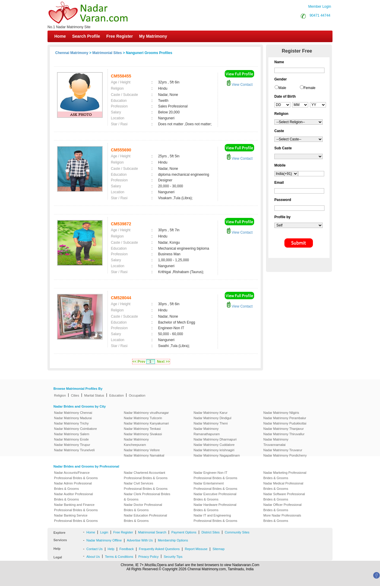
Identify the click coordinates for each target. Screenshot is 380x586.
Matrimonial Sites (107, 53)
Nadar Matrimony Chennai (73, 412)
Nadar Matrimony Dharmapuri (215, 439)
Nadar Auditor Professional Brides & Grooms (73, 496)
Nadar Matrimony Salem (71, 434)
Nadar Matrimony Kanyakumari (146, 423)
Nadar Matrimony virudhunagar (146, 412)
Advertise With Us (140, 540)
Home (60, 36)
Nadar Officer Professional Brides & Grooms (282, 507)
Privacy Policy (148, 556)
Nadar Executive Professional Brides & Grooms (215, 496)
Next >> (163, 361)
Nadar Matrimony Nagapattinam (217, 455)
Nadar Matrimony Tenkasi (142, 428)
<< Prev (138, 361)
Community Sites (237, 532)
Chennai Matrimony (71, 53)
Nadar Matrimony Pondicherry (285, 455)
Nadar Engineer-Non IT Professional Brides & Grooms (215, 475)
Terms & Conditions (119, 556)
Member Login (319, 6)
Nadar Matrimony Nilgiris (281, 412)
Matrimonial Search (152, 532)
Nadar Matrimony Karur (210, 412)
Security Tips (173, 556)
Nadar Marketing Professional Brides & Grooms (284, 475)
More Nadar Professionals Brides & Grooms (282, 518)
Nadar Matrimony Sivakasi (143, 434)
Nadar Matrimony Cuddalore (214, 444)
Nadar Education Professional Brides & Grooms (145, 518)
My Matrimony (153, 36)
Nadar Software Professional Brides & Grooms (284, 496)
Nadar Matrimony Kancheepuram (136, 442)
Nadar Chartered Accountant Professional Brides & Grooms (145, 475)
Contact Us (94, 549)
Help (111, 549)
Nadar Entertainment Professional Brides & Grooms (215, 486)
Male (282, 88)
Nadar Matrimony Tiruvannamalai (275, 442)
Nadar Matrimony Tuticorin (143, 418)
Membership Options (173, 540)
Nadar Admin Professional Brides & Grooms (73, 486)
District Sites (211, 532)
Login (104, 532)
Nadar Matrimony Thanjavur (283, 428)
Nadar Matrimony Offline (104, 540)
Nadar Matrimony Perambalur (284, 418)
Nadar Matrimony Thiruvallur (284, 434)
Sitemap (218, 549)
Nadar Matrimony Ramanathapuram (207, 431)
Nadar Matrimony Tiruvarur (282, 450)
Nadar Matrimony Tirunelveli (74, 450)
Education (116, 395)
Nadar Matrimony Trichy (71, 423)
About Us (93, 556)
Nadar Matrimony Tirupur (72, 444)
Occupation (137, 395)
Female (310, 88)
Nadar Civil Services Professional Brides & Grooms (145, 486)
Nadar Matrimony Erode (71, 439)
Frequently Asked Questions (159, 549)
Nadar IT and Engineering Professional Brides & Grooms (215, 518)
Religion (60, 395)
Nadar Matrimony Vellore (142, 450)
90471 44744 (320, 15)
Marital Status (94, 395)
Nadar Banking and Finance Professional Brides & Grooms (76, 507)
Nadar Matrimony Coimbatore (75, 428)
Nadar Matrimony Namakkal (144, 455)
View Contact (240, 85)
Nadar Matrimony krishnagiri (214, 450)
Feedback (126, 549)
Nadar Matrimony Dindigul (212, 418)
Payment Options (183, 532)
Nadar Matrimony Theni (211, 423)
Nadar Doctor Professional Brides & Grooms (143, 507)
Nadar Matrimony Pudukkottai (284, 423)
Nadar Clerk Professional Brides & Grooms (147, 496)
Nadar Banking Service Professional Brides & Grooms (76, 518)
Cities (75, 395)
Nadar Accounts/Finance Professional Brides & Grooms (76, 475)
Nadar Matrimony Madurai (73, 418)
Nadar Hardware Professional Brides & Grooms (215, 507)
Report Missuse (196, 549)
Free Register (119, 36)
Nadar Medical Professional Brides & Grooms (283, 486)
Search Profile (86, 36)
